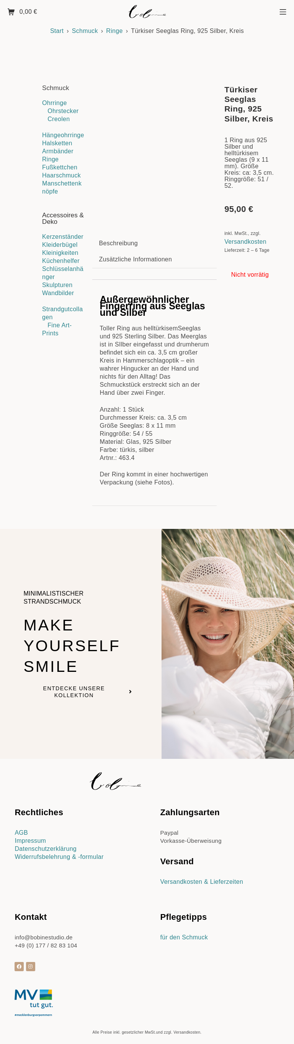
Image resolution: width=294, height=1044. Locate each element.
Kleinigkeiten (60, 253)
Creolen (58, 119)
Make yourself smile (76, 640)
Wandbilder (58, 293)
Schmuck (85, 31)
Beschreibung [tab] (118, 238)
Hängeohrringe (63, 135)
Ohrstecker (62, 111)
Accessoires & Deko (63, 218)
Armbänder (58, 151)
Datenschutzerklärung (46, 844)
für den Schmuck (184, 932)
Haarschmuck (61, 175)
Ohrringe (54, 103)
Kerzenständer (62, 236)
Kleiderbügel (60, 244)
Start (57, 31)
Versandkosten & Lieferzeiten (201, 877)
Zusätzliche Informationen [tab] (135, 254)
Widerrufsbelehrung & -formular (59, 852)
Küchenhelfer (61, 261)
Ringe (114, 31)
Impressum (30, 836)
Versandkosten (245, 241)
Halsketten (57, 143)
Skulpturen (57, 285)
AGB (21, 828)
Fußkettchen (59, 167)
